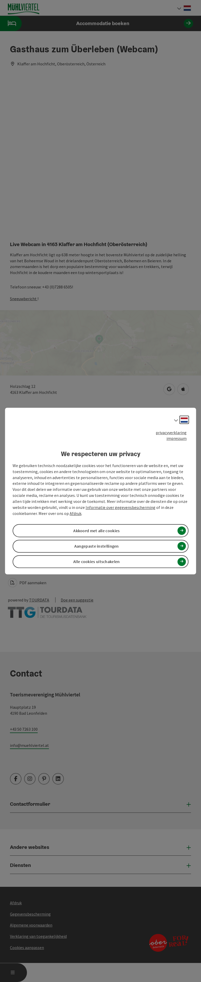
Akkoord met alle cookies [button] (96, 530)
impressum (176, 438)
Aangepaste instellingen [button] (96, 546)
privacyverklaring (171, 432)
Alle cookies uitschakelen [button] (96, 561)
